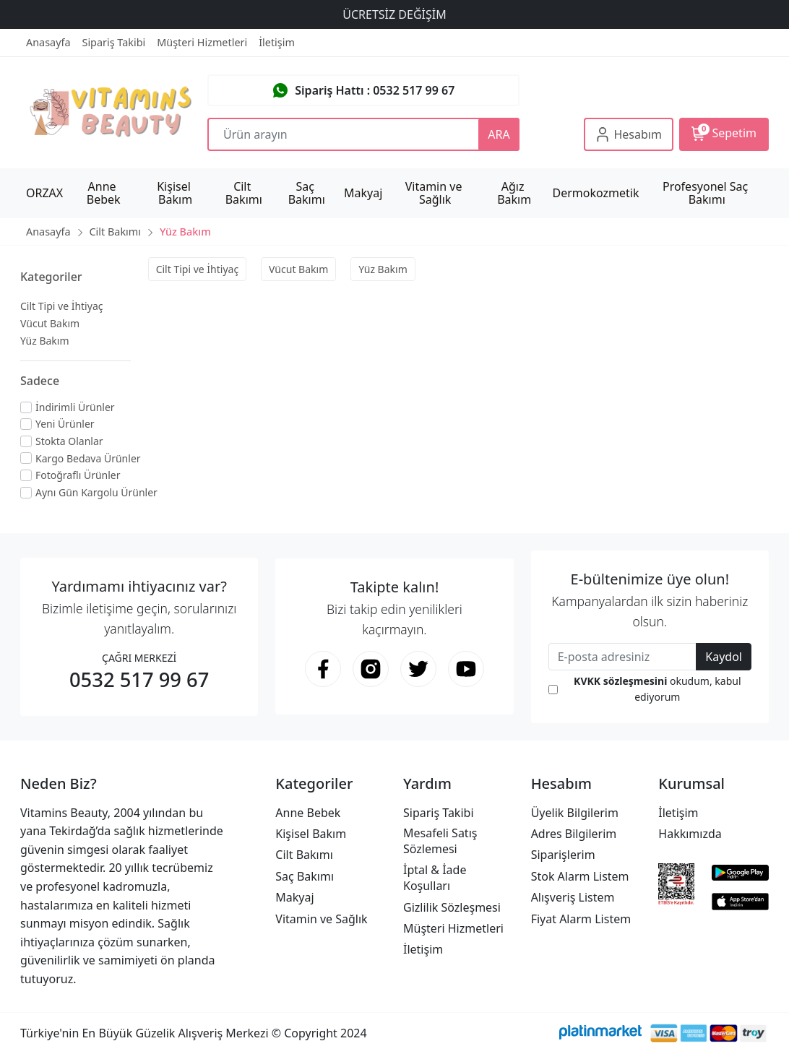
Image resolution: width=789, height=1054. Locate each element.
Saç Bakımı (304, 876)
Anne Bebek (307, 813)
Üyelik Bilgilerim (574, 813)
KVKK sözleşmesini (620, 681)
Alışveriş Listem (573, 897)
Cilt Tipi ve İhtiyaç (61, 306)
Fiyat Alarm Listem (581, 919)
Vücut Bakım (49, 323)
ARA (498, 134)
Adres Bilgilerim (574, 834)
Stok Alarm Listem (580, 876)
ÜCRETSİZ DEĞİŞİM (394, 14)
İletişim (423, 949)
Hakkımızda (689, 834)
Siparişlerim (563, 855)
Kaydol (723, 657)
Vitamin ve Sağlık (321, 919)
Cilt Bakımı (303, 855)
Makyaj (294, 897)
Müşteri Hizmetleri (453, 928)
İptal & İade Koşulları (434, 878)
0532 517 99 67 (139, 679)
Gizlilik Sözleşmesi (452, 907)
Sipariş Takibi (438, 813)
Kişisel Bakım (310, 834)
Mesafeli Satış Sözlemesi (440, 841)
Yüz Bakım (44, 340)
